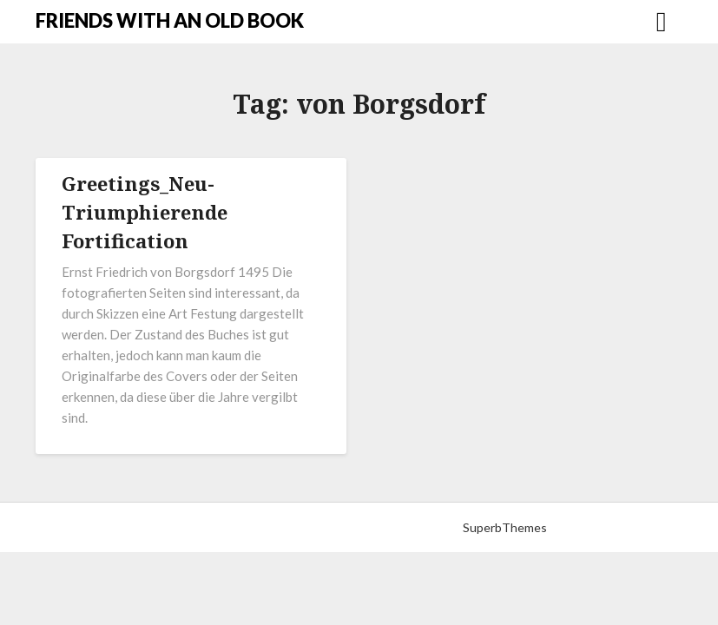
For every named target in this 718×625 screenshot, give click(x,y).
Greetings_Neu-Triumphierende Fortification (144, 211)
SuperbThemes (505, 527)
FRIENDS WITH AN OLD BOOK (170, 20)
